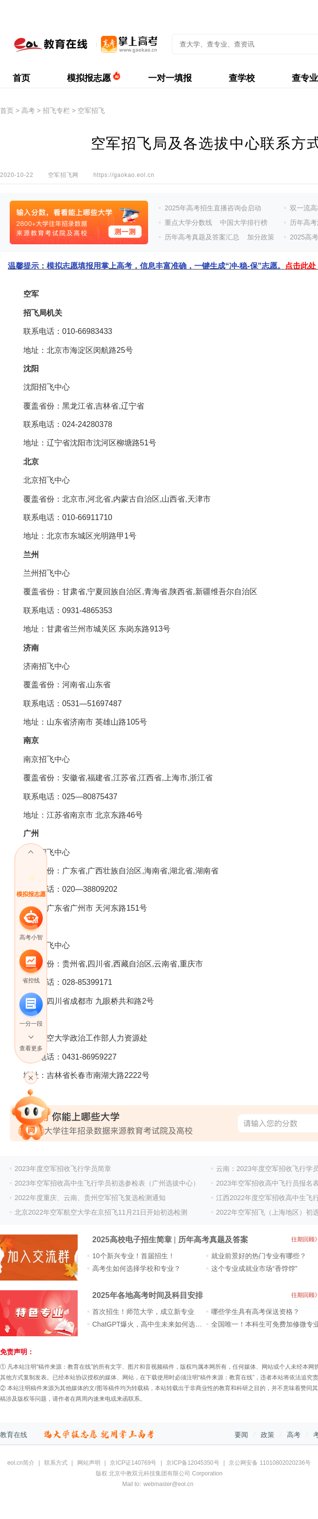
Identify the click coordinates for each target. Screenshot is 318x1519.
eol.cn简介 (20, 1462)
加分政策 (260, 237)
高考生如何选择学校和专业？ (136, 1268)
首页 (21, 78)
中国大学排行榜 (244, 222)
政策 (267, 1435)
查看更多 (31, 1048)
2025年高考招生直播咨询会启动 (213, 208)
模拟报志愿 (89, 78)
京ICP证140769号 (133, 1462)
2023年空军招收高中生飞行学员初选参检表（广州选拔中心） (107, 1183)
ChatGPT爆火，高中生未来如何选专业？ (154, 1324)
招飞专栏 (56, 110)
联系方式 (55, 1462)
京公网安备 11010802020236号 (270, 1462)
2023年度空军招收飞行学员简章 (63, 1168)
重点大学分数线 (188, 222)
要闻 (241, 1435)
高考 (28, 110)
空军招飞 (91, 110)
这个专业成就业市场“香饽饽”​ (254, 1268)
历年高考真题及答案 (213, 1239)
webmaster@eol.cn (168, 1484)
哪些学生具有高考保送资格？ (255, 1311)
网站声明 (88, 1462)
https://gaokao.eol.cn (123, 175)
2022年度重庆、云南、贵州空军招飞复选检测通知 (90, 1198)
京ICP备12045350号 (192, 1462)
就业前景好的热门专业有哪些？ (258, 1256)
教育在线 (13, 1435)
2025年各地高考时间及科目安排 (147, 1295)
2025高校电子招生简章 (132, 1239)
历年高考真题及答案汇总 (202, 237)
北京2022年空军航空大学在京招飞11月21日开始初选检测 (101, 1212)
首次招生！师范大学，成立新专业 (143, 1311)
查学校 (242, 78)
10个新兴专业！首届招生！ (133, 1256)
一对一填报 (170, 78)
